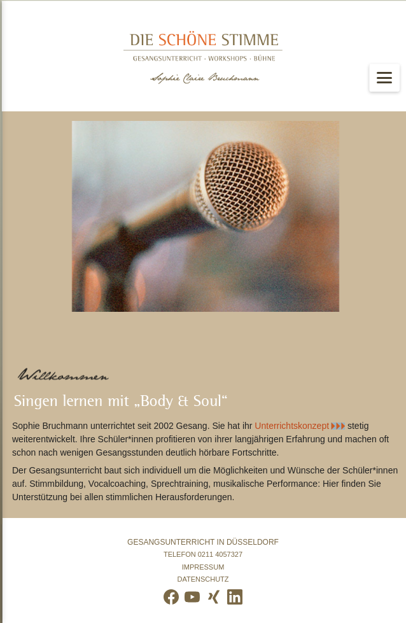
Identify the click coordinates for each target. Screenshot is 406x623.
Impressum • (203, 567)
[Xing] (213, 597)
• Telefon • (203, 554)
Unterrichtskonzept (292, 426)
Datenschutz (203, 579)
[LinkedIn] (234, 597)
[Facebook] (171, 597)
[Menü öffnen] (384, 78)
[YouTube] (192, 597)
